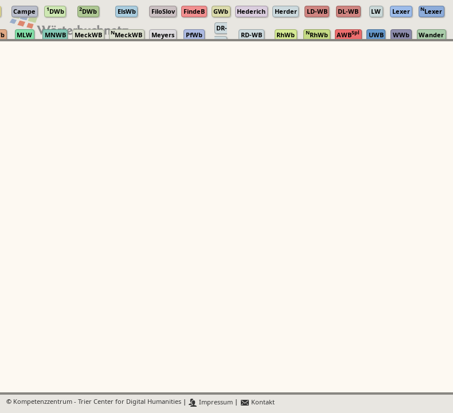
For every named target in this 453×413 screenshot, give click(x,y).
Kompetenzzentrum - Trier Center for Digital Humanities (97, 402)
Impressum (210, 402)
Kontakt (257, 402)
